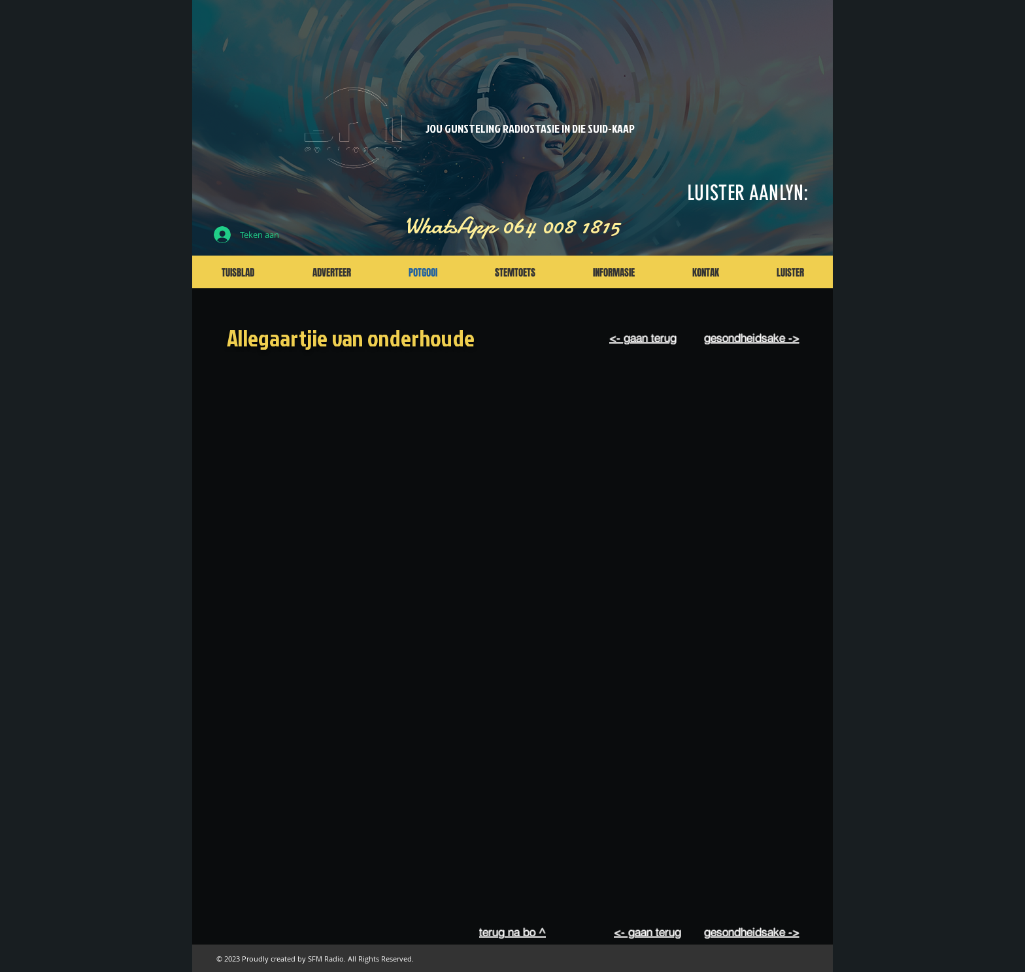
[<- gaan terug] (642, 337)
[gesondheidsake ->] (751, 337)
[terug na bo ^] (512, 931)
